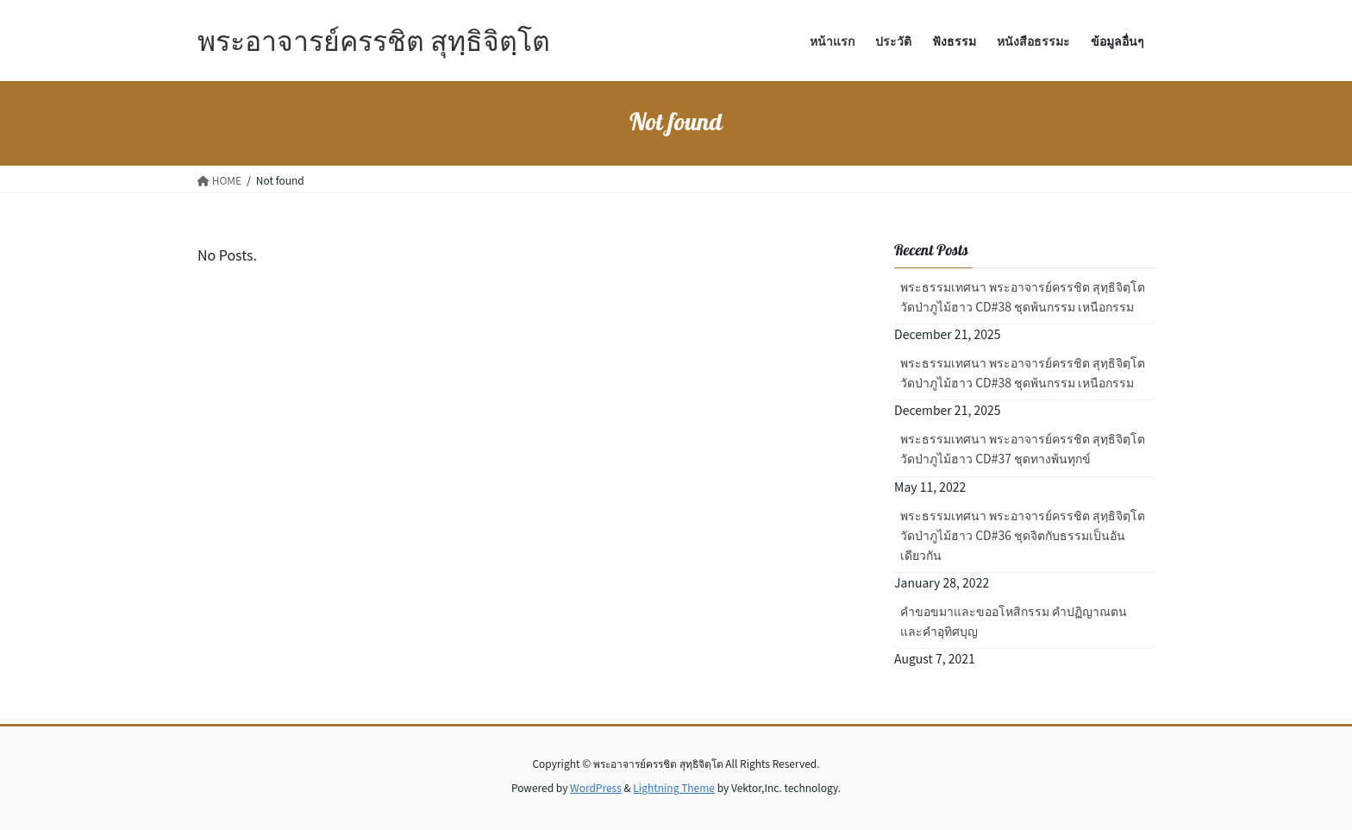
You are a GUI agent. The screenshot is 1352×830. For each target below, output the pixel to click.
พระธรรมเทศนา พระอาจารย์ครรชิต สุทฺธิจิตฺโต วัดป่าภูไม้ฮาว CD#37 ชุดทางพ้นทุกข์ (1022, 448)
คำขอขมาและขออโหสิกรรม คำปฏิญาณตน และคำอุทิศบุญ (1013, 620)
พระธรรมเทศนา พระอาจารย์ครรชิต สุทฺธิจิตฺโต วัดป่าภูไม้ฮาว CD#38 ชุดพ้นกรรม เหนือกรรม (1022, 296)
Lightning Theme (674, 787)
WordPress (596, 787)
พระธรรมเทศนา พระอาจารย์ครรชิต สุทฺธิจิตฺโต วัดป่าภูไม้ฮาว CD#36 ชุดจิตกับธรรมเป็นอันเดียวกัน (1022, 534)
